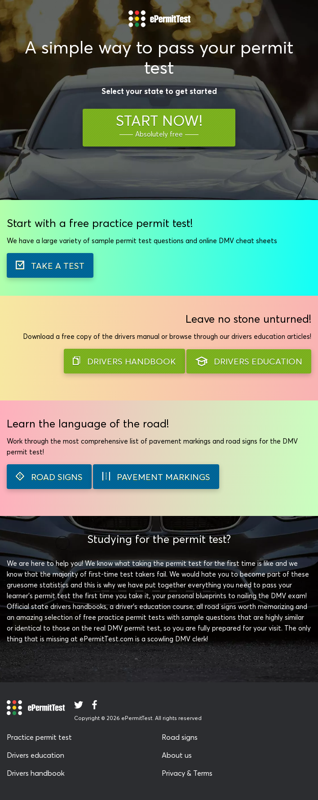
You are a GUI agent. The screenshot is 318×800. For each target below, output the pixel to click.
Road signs (180, 737)
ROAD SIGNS (49, 476)
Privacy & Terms (187, 773)
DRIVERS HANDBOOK (124, 361)
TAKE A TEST (50, 265)
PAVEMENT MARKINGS (156, 476)
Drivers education (35, 755)
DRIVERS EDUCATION (248, 362)
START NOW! (159, 126)
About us (177, 755)
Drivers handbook (36, 773)
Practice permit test (39, 737)
